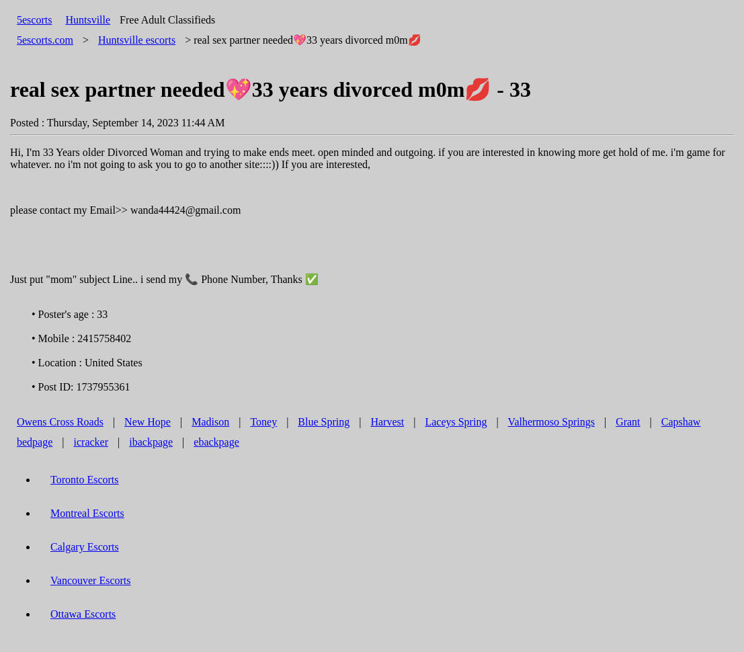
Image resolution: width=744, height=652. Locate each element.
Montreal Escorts (87, 513)
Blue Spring (323, 421)
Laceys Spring (456, 421)
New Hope (147, 421)
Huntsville (87, 20)
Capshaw (681, 421)
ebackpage (216, 442)
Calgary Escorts (84, 547)
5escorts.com (45, 40)
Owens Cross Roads (60, 421)
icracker (91, 442)
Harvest (387, 421)
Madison (210, 421)
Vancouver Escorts (90, 580)
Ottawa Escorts (83, 614)
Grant (628, 421)
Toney (263, 421)
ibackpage (151, 442)
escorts (136, 40)
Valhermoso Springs (551, 421)
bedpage (34, 442)
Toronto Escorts (84, 479)
